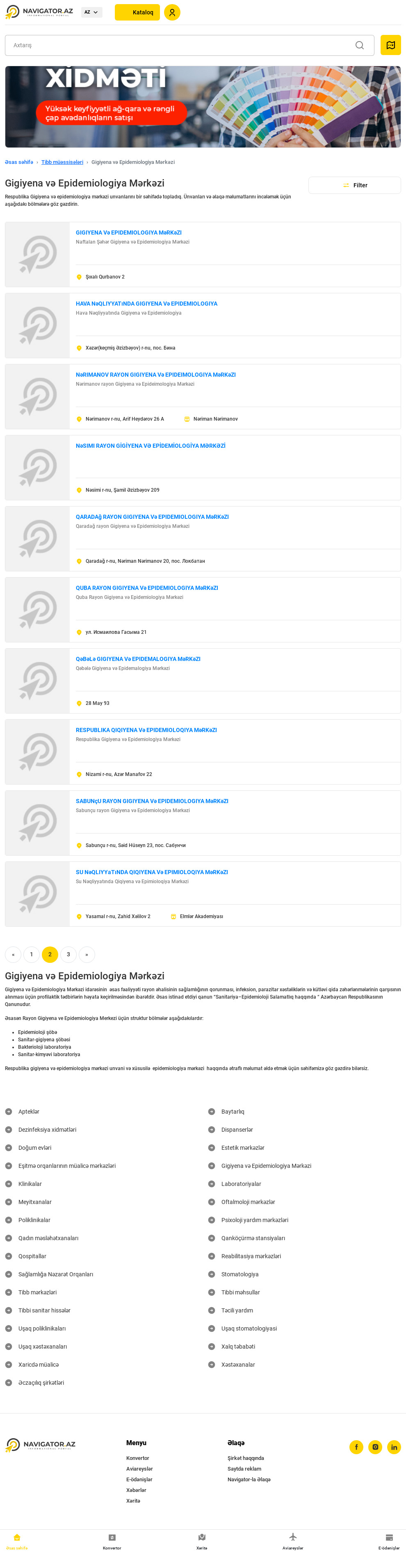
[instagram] (375, 1447)
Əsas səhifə (19, 162)
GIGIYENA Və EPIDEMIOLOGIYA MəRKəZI (129, 232)
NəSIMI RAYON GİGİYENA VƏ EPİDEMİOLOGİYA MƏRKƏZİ (151, 445)
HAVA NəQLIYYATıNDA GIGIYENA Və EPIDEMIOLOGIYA (146, 303)
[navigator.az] (40, 1445)
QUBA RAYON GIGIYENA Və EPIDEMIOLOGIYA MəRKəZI (147, 588)
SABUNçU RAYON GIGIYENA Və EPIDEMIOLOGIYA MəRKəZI (152, 801)
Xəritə (133, 1501)
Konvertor (137, 1458)
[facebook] (356, 1447)
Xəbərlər (136, 1490)
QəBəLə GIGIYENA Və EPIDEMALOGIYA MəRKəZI (138, 659)
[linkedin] (394, 1447)
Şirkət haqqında (246, 1458)
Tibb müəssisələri (62, 162)
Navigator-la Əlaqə (249, 1479)
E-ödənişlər (139, 1479)
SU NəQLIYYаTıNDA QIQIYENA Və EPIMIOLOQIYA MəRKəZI (152, 872)
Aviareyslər (139, 1469)
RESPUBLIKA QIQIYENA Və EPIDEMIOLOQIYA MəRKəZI (146, 730)
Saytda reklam (244, 1469)
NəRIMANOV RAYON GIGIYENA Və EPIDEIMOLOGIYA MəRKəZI (156, 374)
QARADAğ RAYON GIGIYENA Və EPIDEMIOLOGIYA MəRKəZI (152, 516)
